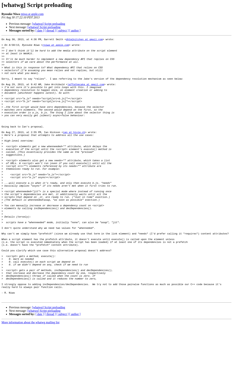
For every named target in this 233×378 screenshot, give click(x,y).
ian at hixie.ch (74, 151)
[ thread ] (50, 30)
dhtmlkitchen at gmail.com (84, 39)
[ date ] (40, 30)
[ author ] (75, 30)
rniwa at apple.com (32, 14)
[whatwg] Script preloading (48, 23)
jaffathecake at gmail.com (85, 94)
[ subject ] (63, 30)
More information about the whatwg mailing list (30, 374)
